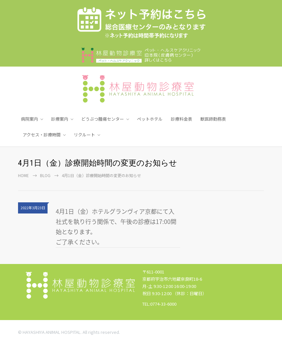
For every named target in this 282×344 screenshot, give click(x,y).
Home (23, 175)
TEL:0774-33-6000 (159, 304)
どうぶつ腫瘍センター (102, 119)
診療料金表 (181, 119)
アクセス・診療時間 (42, 135)
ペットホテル (150, 119)
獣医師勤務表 (213, 119)
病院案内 (29, 119)
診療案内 (59, 119)
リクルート (84, 135)
